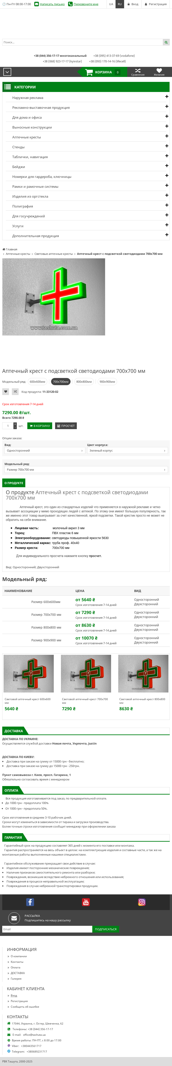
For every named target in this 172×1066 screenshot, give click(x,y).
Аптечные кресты (23, 137)
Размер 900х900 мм (46, 640)
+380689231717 (37, 1051)
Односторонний (18, 450)
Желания (159, 72)
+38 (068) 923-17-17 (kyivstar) (62, 61)
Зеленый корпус (101, 450)
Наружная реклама (24, 97)
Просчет (68, 426)
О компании (17, 956)
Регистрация (17, 1001)
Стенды (15, 146)
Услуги (15, 225)
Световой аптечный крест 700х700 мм (85, 701)
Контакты (15, 962)
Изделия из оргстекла (27, 196)
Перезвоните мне (86, 4)
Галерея (14, 979)
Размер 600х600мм (45, 602)
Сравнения (137, 72)
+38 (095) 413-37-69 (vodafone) (114, 56)
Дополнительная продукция (32, 235)
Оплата (13, 967)
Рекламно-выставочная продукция (38, 107)
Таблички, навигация (27, 156)
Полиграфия (19, 206)
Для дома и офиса (24, 117)
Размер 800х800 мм (46, 627)
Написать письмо (52, 4)
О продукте (13, 483)
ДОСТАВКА (16, 973)
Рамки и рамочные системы (32, 186)
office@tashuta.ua (34, 1035)
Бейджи (15, 166)
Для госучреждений (25, 216)
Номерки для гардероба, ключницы (38, 176)
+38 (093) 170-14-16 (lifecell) (107, 61)
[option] (53, 296)
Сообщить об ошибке (23, 1007)
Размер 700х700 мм (20, 469)
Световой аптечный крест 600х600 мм (28, 701)
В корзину (42, 426)
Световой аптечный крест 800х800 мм (142, 701)
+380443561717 (31, 1046)
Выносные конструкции (29, 127)
